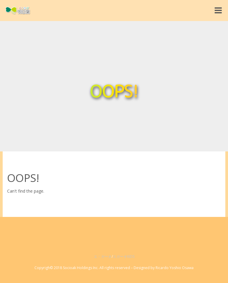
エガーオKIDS (123, 256)
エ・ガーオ (103, 256)
